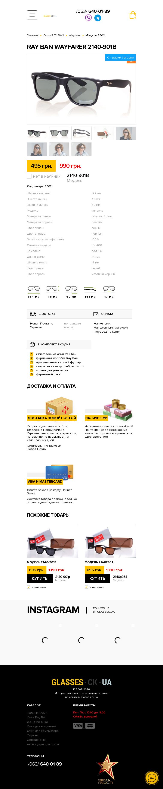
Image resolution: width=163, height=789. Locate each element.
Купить (40, 578)
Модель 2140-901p (41, 562)
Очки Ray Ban (36, 717)
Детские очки (36, 740)
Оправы (32, 735)
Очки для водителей (41, 726)
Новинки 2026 (37, 713)
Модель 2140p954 (99, 562)
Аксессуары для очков (43, 744)
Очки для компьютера (43, 731)
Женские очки (37, 722)
